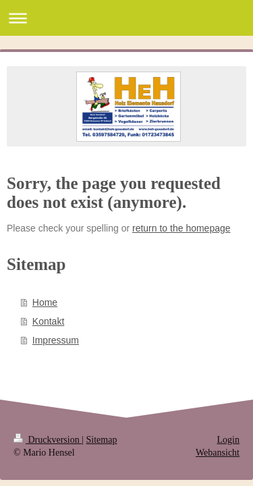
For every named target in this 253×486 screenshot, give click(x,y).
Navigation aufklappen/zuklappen (126, 17)
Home (44, 302)
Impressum (55, 340)
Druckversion (47, 440)
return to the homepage (181, 228)
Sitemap (101, 440)
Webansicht (218, 453)
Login (228, 440)
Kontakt (48, 321)
